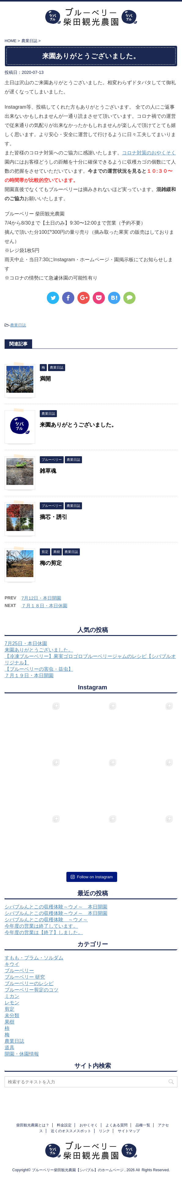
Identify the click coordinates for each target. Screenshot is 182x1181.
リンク (104, 1131)
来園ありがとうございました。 (78, 425)
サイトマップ (129, 1131)
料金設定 (64, 1125)
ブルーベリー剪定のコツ (31, 989)
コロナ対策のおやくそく (149, 152)
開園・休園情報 (22, 1053)
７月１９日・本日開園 (29, 675)
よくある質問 (117, 1125)
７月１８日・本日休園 (44, 605)
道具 (9, 1047)
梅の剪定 (51, 563)
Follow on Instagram (92, 877)
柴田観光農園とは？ (32, 1125)
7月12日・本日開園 (41, 598)
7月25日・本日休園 (26, 643)
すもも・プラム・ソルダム (34, 957)
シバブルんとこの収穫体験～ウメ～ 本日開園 (56, 906)
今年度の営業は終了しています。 (41, 926)
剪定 (9, 1009)
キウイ (12, 964)
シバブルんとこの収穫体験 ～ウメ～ (46, 919)
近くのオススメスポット (71, 1131)
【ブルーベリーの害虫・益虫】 (39, 669)
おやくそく (89, 1125)
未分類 (12, 1015)
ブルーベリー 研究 (25, 977)
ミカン (12, 996)
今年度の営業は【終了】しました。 (44, 932)
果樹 (9, 1021)
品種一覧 (143, 1125)
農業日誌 (18, 325)
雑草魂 (48, 471)
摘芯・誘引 (53, 517)
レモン (12, 1002)
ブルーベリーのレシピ (29, 983)
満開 (45, 379)
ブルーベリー (19, 970)
